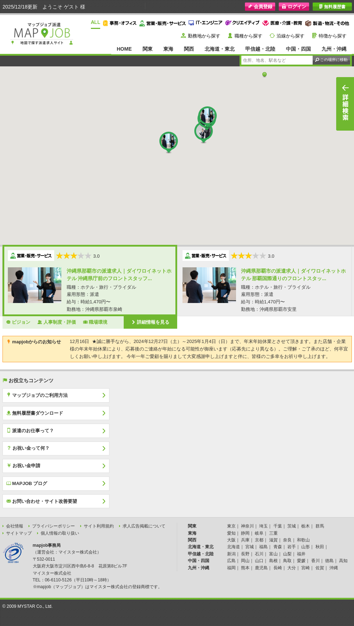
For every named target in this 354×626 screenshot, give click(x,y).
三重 (273, 533)
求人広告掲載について (144, 526)
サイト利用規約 (99, 526)
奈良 (287, 539)
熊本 (245, 567)
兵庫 (245, 539)
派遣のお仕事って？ (30, 430)
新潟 (231, 553)
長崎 (277, 567)
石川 (259, 553)
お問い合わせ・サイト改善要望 (41, 501)
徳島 (329, 560)
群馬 (319, 526)
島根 (273, 560)
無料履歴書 (332, 6)
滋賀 (273, 539)
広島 (231, 560)
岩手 (291, 546)
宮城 (249, 546)
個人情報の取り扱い (60, 533)
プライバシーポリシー (53, 526)
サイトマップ (19, 533)
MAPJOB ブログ (26, 483)
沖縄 (333, 567)
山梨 (287, 553)
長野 (245, 553)
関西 (189, 49)
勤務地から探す (204, 36)
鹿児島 (261, 567)
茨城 (291, 526)
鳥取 (287, 560)
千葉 (277, 526)
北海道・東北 (220, 49)
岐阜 (259, 533)
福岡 (231, 567)
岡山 (245, 560)
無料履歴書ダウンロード (34, 413)
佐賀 (319, 567)
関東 (148, 49)
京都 (259, 539)
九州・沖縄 (334, 49)
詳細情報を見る (150, 322)
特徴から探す (333, 36)
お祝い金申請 (23, 465)
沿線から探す (290, 36)
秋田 (319, 546)
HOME (124, 49)
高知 (343, 560)
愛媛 (301, 560)
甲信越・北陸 (260, 49)
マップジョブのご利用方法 (37, 395)
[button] (264, 74)
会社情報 (14, 526)
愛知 (231, 533)
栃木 (305, 526)
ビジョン (18, 322)
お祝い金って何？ (28, 448)
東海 (168, 49)
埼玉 (263, 526)
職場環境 (95, 322)
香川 (315, 560)
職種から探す (248, 36)
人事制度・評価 (56, 322)
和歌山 (303, 539)
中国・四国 (298, 49)
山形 (305, 546)
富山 (273, 553)
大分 (291, 567)
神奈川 (247, 526)
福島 (263, 546)
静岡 (245, 533)
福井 (301, 553)
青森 (277, 546)
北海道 (233, 546)
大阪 (231, 539)
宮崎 (305, 567)
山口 (259, 560)
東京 (231, 526)
